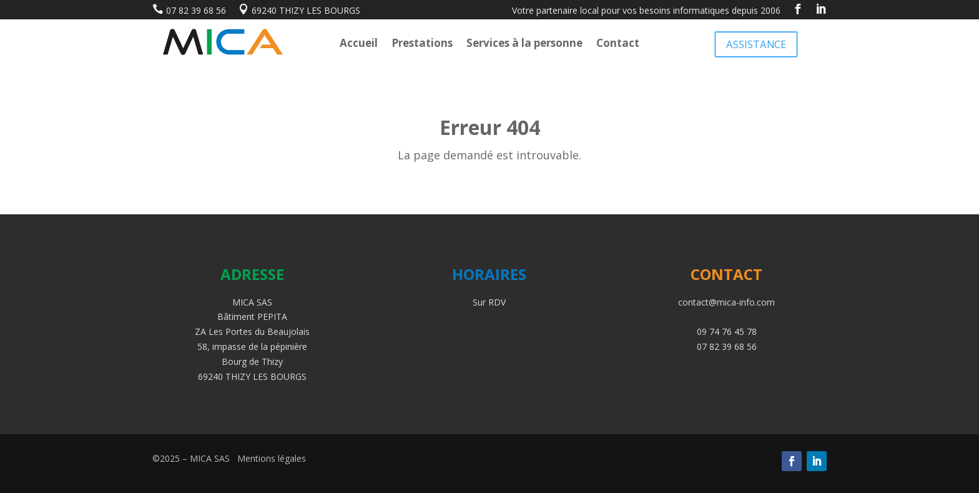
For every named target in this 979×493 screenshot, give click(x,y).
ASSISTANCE (756, 44)
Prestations (422, 44)
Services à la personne (524, 44)
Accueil (359, 44)
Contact (617, 44)
